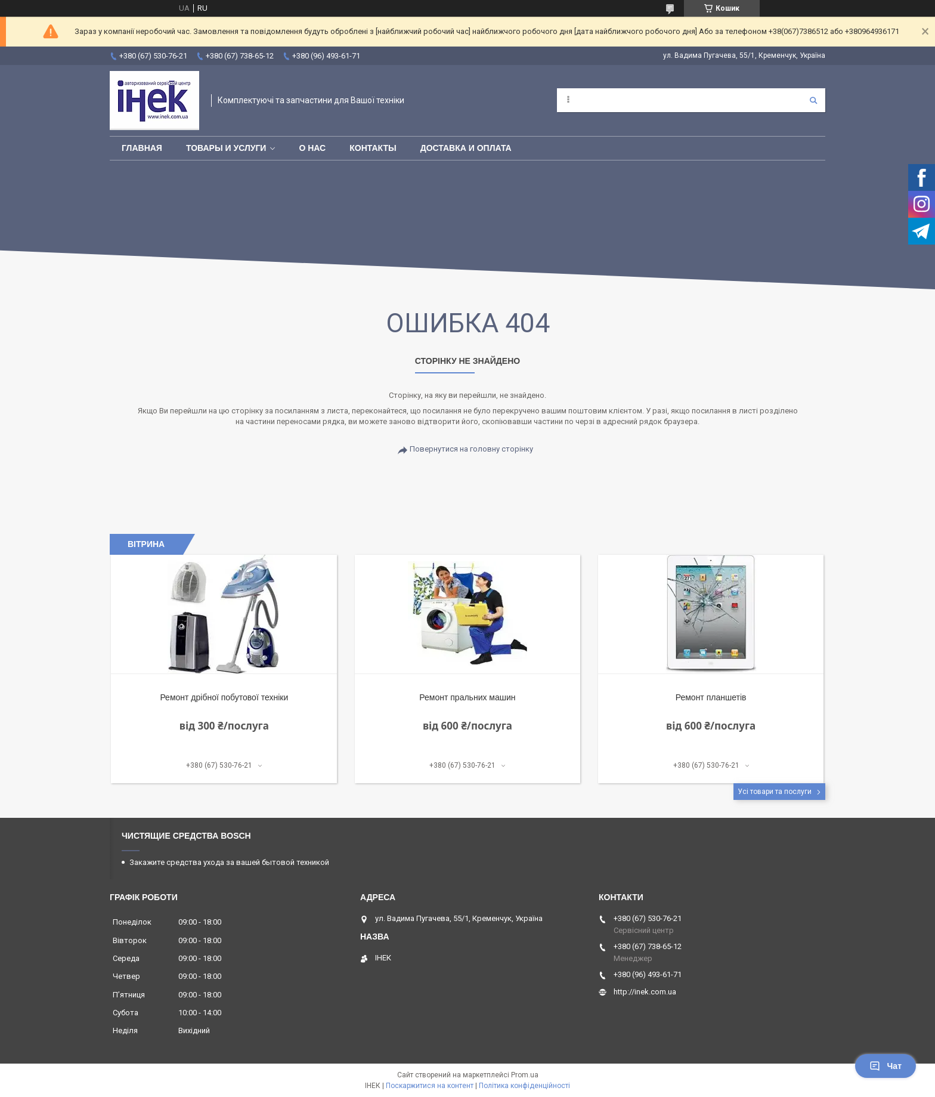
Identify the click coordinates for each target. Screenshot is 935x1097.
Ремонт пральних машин (467, 697)
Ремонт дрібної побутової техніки (224, 697)
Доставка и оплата (466, 148)
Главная (142, 148)
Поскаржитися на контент (429, 1085)
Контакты (372, 148)
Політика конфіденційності (524, 1085)
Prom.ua (524, 1075)
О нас (312, 148)
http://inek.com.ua (645, 991)
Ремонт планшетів (711, 697)
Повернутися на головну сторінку (471, 448)
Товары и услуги (226, 148)
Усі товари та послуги (775, 791)
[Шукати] (813, 100)
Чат (885, 1066)
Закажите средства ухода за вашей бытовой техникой (229, 862)
